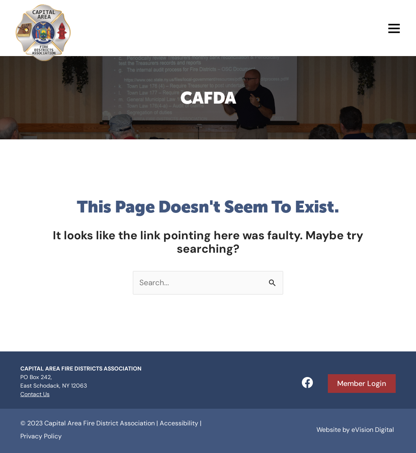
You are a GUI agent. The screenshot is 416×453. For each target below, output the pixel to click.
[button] (237, 30)
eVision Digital (372, 429)
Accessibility (179, 423)
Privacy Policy (41, 436)
